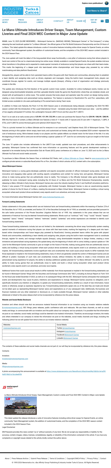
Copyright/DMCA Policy (76, 458)
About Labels (40, 21)
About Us (70, 21)
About (7, 458)
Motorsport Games (72, 335)
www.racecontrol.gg (99, 158)
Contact (58, 21)
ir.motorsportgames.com (12, 308)
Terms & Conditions (57, 458)
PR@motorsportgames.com (12, 367)
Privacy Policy (92, 458)
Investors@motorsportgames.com (15, 359)
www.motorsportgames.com (53, 197)
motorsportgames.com (12, 328)
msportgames (70, 331)
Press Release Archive (20, 458)
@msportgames (68, 328)
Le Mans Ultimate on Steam (73, 158)
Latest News (5, 21)
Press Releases (22, 21)
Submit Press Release (39, 458)
